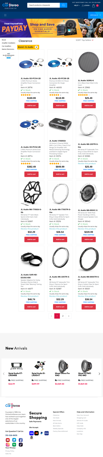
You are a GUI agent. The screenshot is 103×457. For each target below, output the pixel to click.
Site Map (79, 434)
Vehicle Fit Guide (82, 420)
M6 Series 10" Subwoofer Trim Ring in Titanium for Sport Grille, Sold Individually (59, 284)
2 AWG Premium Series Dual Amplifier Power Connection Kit (30, 152)
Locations (80, 431)
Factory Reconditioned (60, 431)
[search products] (43, 5)
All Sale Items (57, 423)
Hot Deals (56, 418)
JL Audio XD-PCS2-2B (31, 147)
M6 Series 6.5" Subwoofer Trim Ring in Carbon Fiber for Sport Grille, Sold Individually (88, 284)
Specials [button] (95, 15)
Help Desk (80, 426)
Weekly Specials (58, 428)
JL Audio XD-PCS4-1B (31, 78)
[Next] (69, 316)
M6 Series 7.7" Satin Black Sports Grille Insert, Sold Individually (29, 217)
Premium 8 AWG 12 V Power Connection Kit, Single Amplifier (59, 83)
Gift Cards (80, 423)
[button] (84, 40)
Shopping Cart (81, 418)
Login (86, 5)
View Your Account (83, 415)
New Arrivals (57, 420)
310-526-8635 (96, 2)
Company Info (81, 428)
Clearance (56, 415)
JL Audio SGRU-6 (86, 80)
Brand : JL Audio (28, 47)
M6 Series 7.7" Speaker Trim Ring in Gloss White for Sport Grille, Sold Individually (59, 217)
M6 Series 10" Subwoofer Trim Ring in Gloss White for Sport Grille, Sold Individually (88, 152)
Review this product (87, 163)
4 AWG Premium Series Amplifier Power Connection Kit (30, 83)
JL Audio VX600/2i (57, 141)
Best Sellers (56, 426)
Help (76, 5)
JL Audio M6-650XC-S (87, 210)
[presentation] (3, 373)
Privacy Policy (9, 451)
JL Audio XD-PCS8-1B (59, 78)
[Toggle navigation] (5, 15)
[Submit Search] (63, 5)
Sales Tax (8, 453)
